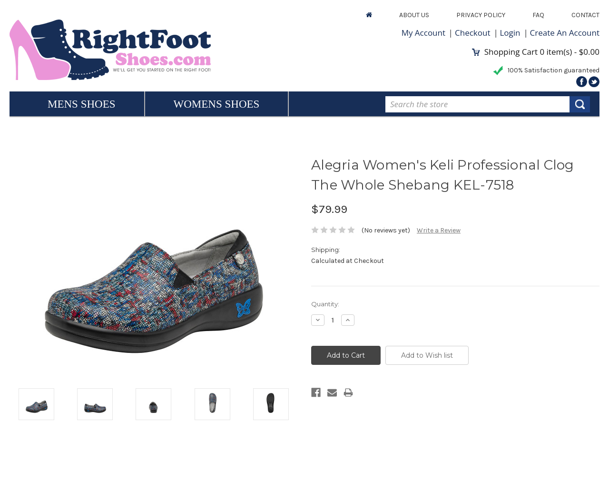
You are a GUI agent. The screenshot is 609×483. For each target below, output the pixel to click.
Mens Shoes (82, 104)
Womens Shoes (217, 104)
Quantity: (325, 304)
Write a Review (439, 230)
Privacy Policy (480, 15)
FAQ (538, 15)
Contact (585, 15)
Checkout (472, 32)
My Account (423, 32)
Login (510, 32)
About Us (414, 15)
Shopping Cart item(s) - (535, 51)
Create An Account (564, 32)
